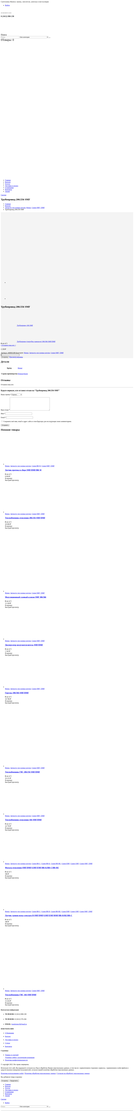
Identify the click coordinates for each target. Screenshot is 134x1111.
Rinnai (26, 353)
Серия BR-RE (56, 866)
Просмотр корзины (16, 357)
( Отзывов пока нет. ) (8, 345)
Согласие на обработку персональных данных (73, 1076)
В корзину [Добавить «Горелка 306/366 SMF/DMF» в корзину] (8, 703)
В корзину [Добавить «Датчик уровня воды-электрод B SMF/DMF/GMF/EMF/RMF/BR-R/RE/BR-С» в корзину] (8, 926)
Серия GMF (74, 866)
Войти (7, 5)
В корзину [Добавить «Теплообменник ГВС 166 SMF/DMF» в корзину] (8, 1005)
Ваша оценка (6, 394)
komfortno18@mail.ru (19, 1027)
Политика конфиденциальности (16, 1063)
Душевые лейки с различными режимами (19, 1060)
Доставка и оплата (11, 186)
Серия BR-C (36, 866)
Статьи (7, 1045)
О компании (9, 188)
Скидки (3, 195)
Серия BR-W (36, 468)
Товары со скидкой (11, 1057)
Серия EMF (65, 866)
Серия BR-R (45, 914)
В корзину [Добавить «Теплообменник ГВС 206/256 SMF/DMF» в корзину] (8, 783)
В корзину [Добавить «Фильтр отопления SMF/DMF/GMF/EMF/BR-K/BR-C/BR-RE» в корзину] (8, 878)
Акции (7, 191)
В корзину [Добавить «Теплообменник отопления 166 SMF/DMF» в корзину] (8, 830)
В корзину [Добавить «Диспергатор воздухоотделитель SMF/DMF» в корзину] (8, 656)
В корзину (5, 357)
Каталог (8, 182)
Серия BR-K (45, 866)
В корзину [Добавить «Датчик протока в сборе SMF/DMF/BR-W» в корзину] (8, 481)
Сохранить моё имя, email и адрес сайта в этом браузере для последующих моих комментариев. (37, 424)
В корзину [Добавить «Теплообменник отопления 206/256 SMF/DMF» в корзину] (8, 529)
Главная (8, 180)
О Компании (9, 1035)
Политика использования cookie (12, 1076)
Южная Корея (23, 374)
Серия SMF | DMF (57, 353)
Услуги (7, 184)
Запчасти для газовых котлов (39, 353)
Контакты (8, 189)
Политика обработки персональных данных (40, 1076)
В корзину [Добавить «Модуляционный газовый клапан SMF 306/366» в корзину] (8, 608)
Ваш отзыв (5, 412)
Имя (3, 416)
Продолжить (14, 1083)
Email (3, 420)
